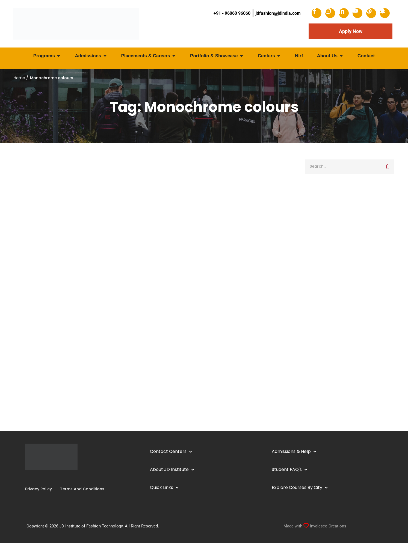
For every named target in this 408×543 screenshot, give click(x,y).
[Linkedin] (34, 478)
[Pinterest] (47, 478)
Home (19, 78)
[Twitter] (42, 478)
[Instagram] (29, 478)
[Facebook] (25, 478)
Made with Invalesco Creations (314, 526)
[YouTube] (38, 478)
